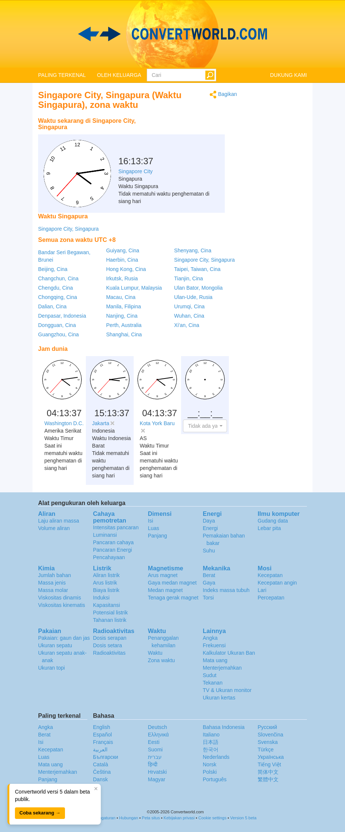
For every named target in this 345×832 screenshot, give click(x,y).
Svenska (268, 742)
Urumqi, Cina (189, 306)
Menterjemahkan (222, 668)
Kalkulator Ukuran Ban (229, 653)
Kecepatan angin (277, 583)
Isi (150, 521)
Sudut (210, 675)
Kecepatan (270, 575)
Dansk (100, 779)
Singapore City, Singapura (68, 229)
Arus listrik (105, 583)
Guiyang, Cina (122, 250)
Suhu (209, 551)
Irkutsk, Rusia (122, 278)
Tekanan (213, 683)
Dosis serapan (110, 638)
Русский (267, 727)
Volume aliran (54, 528)
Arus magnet (162, 575)
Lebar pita (269, 528)
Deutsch (157, 727)
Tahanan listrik (110, 620)
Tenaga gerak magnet (173, 598)
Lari (262, 590)
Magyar (156, 779)
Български (105, 757)
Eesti (153, 742)
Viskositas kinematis (61, 605)
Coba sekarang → (39, 813)
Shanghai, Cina (124, 334)
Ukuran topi (51, 668)
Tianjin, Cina (188, 278)
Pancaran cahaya (113, 542)
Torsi (208, 598)
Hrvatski (157, 772)
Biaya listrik (106, 590)
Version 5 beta (243, 818)
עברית (155, 757)
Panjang (157, 536)
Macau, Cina (121, 297)
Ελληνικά (158, 735)
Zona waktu (161, 660)
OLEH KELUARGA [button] (119, 75)
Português (215, 779)
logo (172, 34)
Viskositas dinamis (59, 598)
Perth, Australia (124, 325)
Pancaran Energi (112, 550)
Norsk (210, 764)
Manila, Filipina (123, 306)
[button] (205, 426)
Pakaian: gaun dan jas (64, 638)
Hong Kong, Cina (126, 269)
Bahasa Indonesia (224, 727)
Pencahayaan (109, 557)
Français (103, 742)
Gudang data (273, 521)
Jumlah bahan (54, 575)
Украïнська (271, 757)
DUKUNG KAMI (288, 75)
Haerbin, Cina (122, 260)
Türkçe (266, 749)
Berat (209, 575)
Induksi (101, 598)
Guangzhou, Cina (58, 334)
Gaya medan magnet (172, 583)
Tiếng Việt (269, 764)
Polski (210, 772)
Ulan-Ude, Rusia (193, 297)
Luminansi (105, 535)
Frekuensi (214, 645)
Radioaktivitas (109, 653)
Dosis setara (107, 645)
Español (102, 735)
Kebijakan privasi (179, 818)
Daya (209, 521)
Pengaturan (104, 818)
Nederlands (216, 757)
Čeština (102, 772)
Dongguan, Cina (57, 325)
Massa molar (53, 590)
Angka (210, 638)
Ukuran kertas (219, 698)
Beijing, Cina (53, 269)
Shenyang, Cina (192, 250)
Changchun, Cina (58, 278)
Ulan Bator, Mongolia (198, 288)
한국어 (210, 749)
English (101, 727)
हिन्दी (153, 764)
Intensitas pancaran (116, 527)
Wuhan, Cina (189, 316)
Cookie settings (212, 818)
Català (100, 764)
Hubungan (128, 818)
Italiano (211, 735)
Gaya (209, 583)
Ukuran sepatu (55, 645)
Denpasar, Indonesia (62, 316)
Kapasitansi (106, 605)
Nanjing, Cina (121, 316)
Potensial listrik (110, 613)
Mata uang (215, 660)
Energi (210, 528)
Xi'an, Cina (186, 325)
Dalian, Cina (52, 306)
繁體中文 (268, 779)
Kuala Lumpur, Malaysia (134, 288)
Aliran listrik (106, 575)
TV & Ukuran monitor (227, 690)
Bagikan (223, 95)
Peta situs (151, 818)
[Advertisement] (190, 132)
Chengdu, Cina (55, 288)
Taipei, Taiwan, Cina (197, 269)
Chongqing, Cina (57, 297)
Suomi (155, 749)
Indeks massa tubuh (226, 590)
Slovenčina (270, 735)
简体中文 (268, 772)
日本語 (210, 742)
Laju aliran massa (58, 521)
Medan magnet (165, 590)
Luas (153, 528)
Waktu (155, 653)
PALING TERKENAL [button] (62, 75)
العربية (100, 749)
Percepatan (271, 598)
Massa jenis (52, 583)
